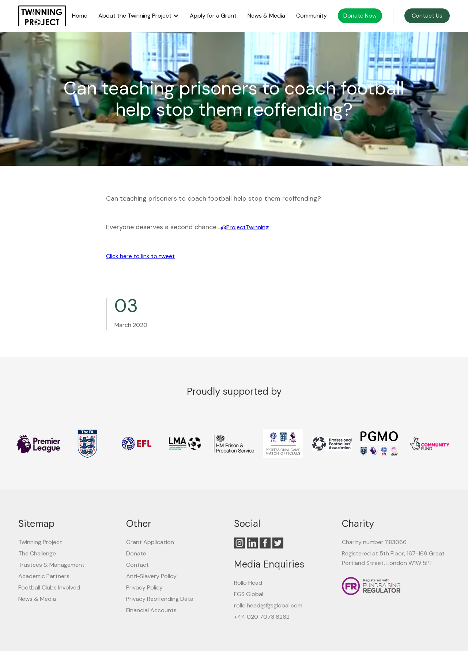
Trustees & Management (51, 565)
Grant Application (150, 542)
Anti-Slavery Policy (151, 576)
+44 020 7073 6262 (262, 617)
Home (79, 15)
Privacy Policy (144, 587)
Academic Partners (43, 576)
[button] (138, 15)
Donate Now (360, 15)
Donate (136, 553)
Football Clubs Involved (49, 587)
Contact (137, 565)
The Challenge (37, 553)
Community (311, 15)
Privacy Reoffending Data (159, 599)
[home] (42, 15)
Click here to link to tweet (140, 256)
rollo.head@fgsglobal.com (268, 605)
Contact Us (427, 15)
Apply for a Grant (213, 15)
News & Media (266, 15)
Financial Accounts (151, 610)
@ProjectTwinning (245, 227)
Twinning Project (40, 542)
